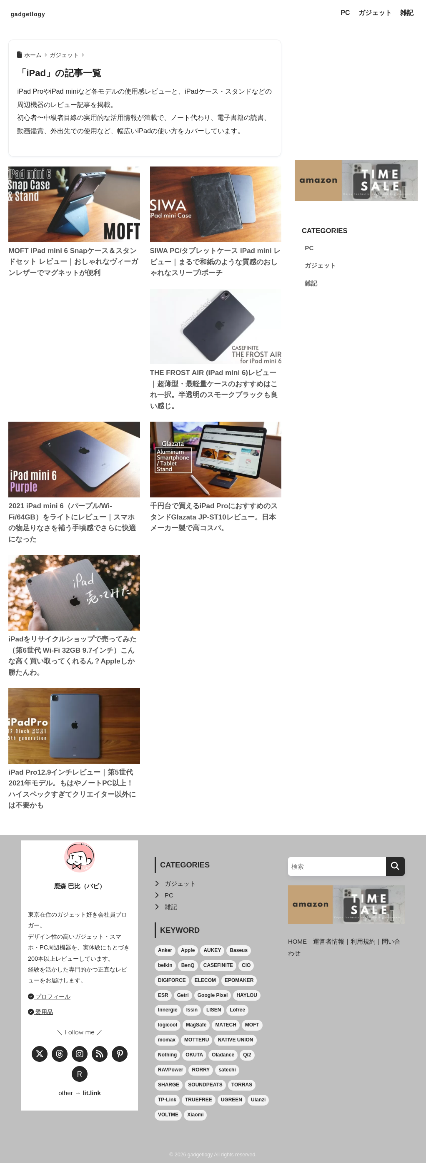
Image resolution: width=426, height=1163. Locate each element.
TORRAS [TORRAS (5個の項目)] (241, 1085)
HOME (297, 941)
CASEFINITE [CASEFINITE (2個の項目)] (218, 965)
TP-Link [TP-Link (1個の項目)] (167, 1100)
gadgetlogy (38, 12)
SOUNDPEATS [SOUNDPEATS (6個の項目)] (205, 1085)
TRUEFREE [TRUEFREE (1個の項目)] (198, 1100)
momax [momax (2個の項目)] (166, 1040)
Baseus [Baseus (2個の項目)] (239, 950)
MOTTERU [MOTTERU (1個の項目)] (196, 1040)
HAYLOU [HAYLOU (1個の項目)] (246, 995)
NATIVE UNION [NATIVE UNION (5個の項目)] (235, 1040)
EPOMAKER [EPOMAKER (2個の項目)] (239, 980)
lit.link (92, 1092)
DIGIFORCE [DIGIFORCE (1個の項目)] (172, 980)
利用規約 (363, 941)
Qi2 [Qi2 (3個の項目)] (247, 1055)
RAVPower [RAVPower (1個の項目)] (170, 1070)
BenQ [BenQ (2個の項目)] (188, 965)
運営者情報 (329, 941)
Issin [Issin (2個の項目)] (192, 1010)
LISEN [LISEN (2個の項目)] (213, 1010)
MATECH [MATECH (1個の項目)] (225, 1025)
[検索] (395, 866)
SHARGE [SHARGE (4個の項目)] (168, 1085)
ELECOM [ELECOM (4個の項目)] (205, 980)
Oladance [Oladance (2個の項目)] (223, 1055)
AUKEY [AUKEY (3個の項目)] (212, 950)
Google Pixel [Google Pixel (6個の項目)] (213, 995)
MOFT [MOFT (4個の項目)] (252, 1025)
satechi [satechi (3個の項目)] (227, 1070)
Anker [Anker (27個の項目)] (165, 950)
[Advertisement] (74, 340)
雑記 (406, 12)
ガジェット (375, 12)
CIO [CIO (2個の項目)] (246, 965)
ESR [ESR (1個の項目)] (163, 995)
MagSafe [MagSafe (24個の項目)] (196, 1025)
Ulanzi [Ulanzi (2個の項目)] (258, 1100)
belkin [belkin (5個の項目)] (165, 965)
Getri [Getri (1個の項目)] (183, 995)
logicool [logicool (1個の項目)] (167, 1025)
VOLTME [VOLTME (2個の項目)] (168, 1115)
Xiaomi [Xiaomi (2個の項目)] (195, 1115)
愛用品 (40, 1012)
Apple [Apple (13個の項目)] (188, 950)
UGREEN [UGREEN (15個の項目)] (231, 1100)
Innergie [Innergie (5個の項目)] (168, 1010)
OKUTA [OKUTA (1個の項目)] (194, 1055)
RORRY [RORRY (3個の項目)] (201, 1070)
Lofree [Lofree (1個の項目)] (237, 1010)
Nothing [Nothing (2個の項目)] (167, 1055)
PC (345, 12)
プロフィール (49, 996)
